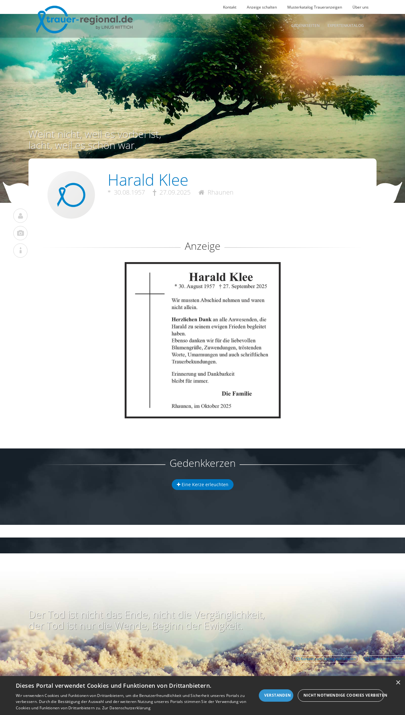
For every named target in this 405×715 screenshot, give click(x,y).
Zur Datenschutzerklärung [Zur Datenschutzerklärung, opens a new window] (126, 708)
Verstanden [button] (277, 695)
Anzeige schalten (262, 7)
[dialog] (202, 695)
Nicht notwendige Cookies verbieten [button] (343, 695)
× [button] (398, 682)
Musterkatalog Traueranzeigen (314, 7)
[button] (202, 285)
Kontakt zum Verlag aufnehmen (326, 658)
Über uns (360, 7)
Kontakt (229, 7)
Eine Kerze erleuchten (202, 484)
